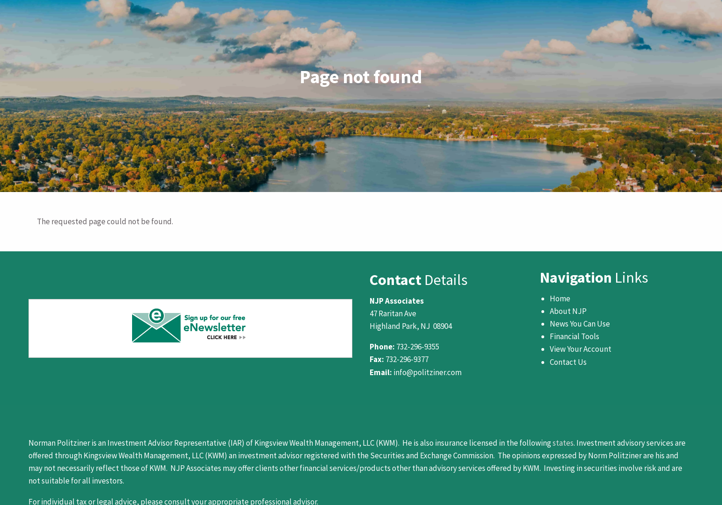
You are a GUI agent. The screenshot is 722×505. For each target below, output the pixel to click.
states (563, 443)
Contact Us (568, 362)
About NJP (568, 311)
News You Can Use (580, 324)
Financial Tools (574, 336)
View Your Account (580, 349)
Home (560, 298)
